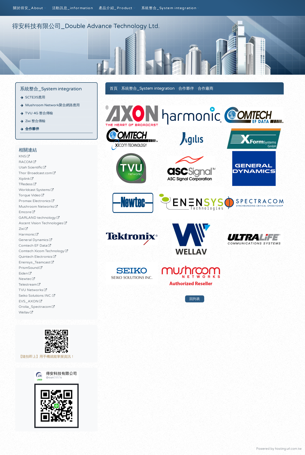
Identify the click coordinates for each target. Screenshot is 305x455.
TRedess (26, 184)
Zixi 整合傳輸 (35, 121)
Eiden (23, 274)
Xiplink (24, 179)
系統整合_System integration (148, 88)
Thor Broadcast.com (35, 173)
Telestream (28, 285)
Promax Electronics (35, 201)
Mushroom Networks (36, 207)
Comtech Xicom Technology (41, 251)
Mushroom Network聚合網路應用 (52, 105)
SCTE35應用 (35, 97)
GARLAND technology (37, 218)
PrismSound (29, 268)
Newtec (25, 279)
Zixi (21, 229)
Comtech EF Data (33, 246)
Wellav (24, 313)
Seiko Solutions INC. (35, 296)
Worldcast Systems (34, 190)
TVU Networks (31, 290)
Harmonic (27, 235)
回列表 (194, 299)
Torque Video (29, 195)
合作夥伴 (32, 129)
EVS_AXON (28, 301)
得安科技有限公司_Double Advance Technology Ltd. (86, 26)
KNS (22, 156)
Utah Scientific (30, 168)
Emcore (25, 212)
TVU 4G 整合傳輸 (39, 113)
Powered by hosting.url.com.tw (279, 449)
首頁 (114, 88)
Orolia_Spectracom (35, 307)
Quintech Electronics (35, 257)
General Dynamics (33, 240)
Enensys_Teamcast (34, 263)
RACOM (25, 162)
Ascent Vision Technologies (41, 223)
